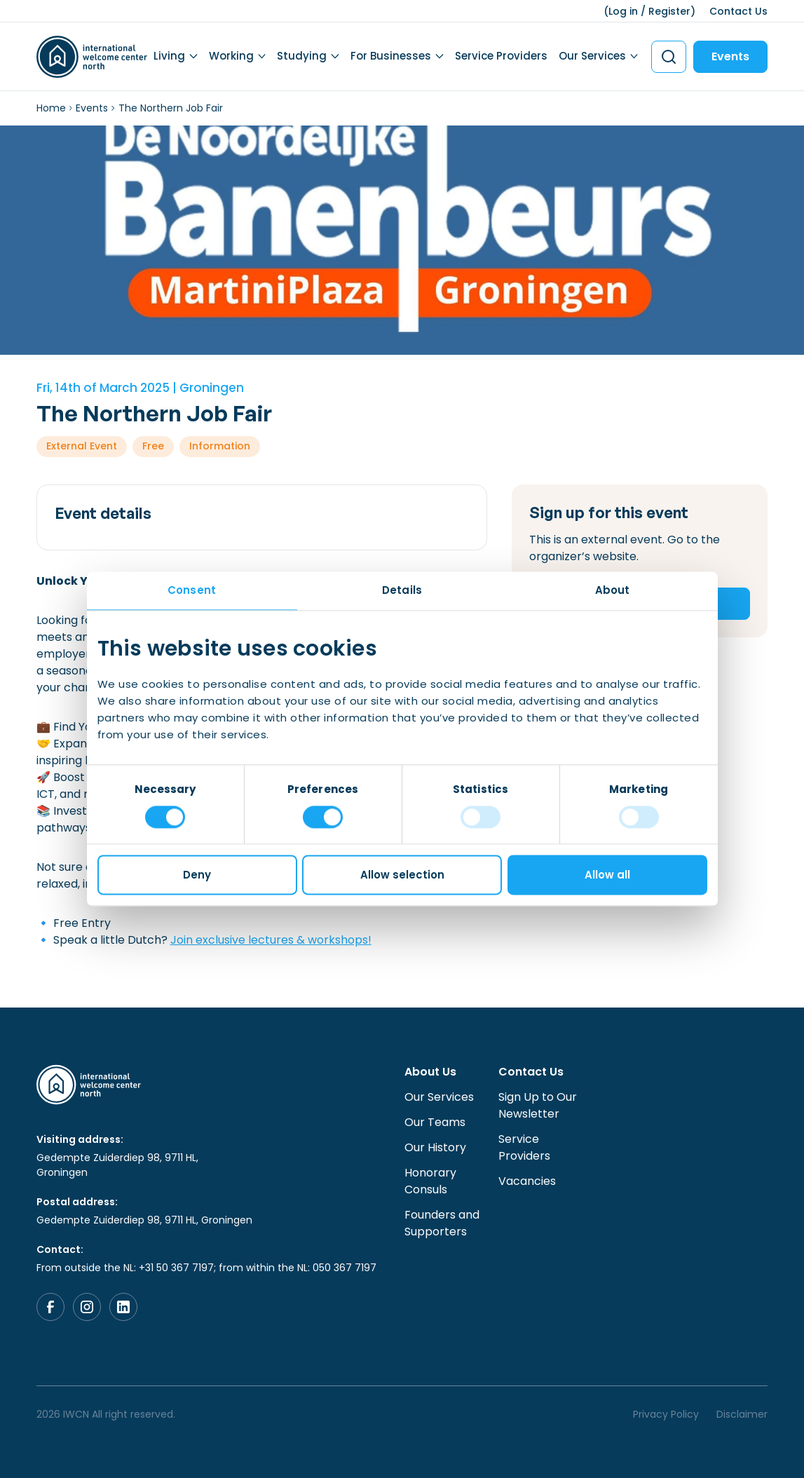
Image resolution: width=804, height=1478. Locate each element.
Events (730, 56)
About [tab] (612, 590)
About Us (430, 1072)
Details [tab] (402, 590)
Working (231, 55)
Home (51, 108)
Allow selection (402, 875)
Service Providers (501, 55)
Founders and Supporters (441, 1223)
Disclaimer (742, 1414)
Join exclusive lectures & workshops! (271, 940)
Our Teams (434, 1122)
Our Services (592, 55)
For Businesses (390, 55)
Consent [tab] (192, 590)
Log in (623, 11)
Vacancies (527, 1181)
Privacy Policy (666, 1414)
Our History (435, 1147)
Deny (197, 875)
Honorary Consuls (430, 1181)
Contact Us (738, 11)
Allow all (607, 875)
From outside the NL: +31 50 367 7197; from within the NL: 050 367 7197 (206, 1268)
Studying (302, 55)
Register (669, 11)
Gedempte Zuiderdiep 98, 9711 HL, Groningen (117, 1165)
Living (169, 55)
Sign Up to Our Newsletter (537, 1105)
